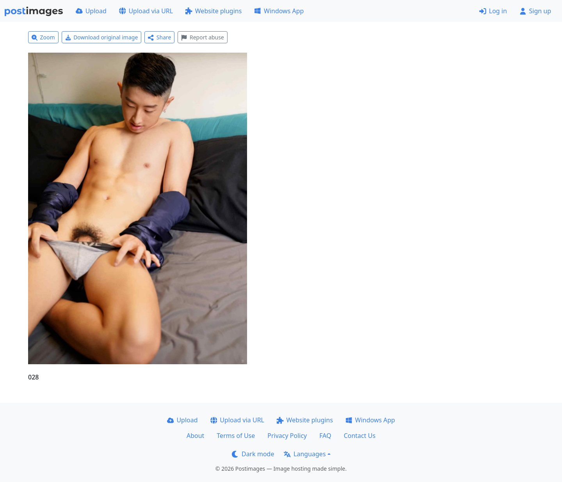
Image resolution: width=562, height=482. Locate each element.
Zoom (43, 37)
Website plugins (213, 11)
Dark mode (253, 454)
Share (159, 37)
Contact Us (359, 435)
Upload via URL (146, 11)
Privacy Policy (287, 435)
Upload (91, 11)
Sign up (535, 11)
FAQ (325, 435)
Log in (493, 11)
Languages (304, 454)
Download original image (101, 37)
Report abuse (202, 37)
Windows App (279, 11)
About (195, 435)
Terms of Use (236, 435)
